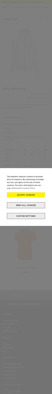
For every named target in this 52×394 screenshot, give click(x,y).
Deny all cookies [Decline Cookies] (26, 205)
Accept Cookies (26, 195)
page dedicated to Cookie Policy (21, 188)
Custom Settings (26, 216)
